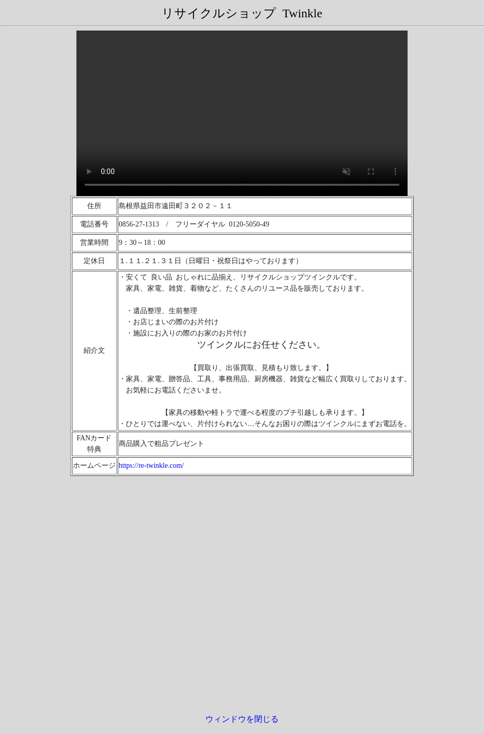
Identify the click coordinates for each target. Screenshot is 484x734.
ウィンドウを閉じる (242, 719)
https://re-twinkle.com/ (151, 465)
